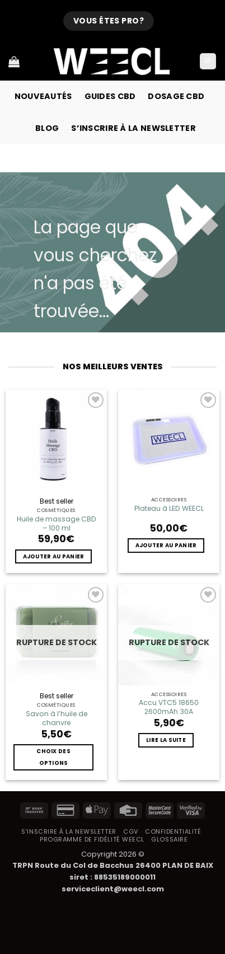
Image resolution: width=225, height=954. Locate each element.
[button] (208, 61)
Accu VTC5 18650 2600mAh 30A (169, 707)
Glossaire (169, 839)
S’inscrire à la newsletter (133, 128)
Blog (47, 128)
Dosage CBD (176, 96)
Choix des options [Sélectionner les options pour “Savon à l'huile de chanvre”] (53, 757)
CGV (130, 831)
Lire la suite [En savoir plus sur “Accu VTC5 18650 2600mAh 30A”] (166, 740)
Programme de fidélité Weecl (92, 839)
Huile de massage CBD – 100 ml (56, 524)
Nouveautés (43, 96)
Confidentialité (173, 831)
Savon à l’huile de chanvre (56, 718)
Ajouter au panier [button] (54, 556)
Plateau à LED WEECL (169, 508)
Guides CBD (110, 96)
